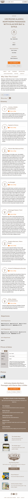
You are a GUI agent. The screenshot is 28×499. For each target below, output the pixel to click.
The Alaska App (16, 445)
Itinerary (14, 71)
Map (9, 71)
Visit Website (14, 62)
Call (9, 392)
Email (14, 392)
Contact (22, 73)
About (4, 71)
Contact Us (14, 468)
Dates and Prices (8, 73)
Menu (25, 1)
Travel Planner (15, 474)
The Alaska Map (16, 436)
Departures (22, 71)
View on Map (12, 111)
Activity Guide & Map (16, 483)
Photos (16, 73)
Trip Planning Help (14, 462)
